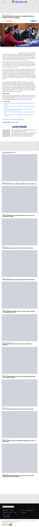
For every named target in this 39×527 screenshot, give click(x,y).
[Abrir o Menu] (3, 2)
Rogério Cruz (26, 59)
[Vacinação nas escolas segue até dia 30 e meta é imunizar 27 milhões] (19, 232)
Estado (3, 78)
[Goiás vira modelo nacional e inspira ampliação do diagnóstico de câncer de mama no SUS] (19, 425)
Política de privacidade (29, 510)
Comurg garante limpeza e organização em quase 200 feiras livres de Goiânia (19, 107)
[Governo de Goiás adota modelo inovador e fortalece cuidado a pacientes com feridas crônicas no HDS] (19, 296)
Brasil (4, 514)
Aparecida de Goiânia (6, 516)
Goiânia (14, 54)
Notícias (14, 512)
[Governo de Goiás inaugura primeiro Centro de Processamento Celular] (19, 393)
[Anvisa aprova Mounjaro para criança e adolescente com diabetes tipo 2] (19, 264)
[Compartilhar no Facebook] (34, 21)
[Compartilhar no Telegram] (32, 21)
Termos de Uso (23, 512)
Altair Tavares (9, 21)
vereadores (16, 119)
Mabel (20, 57)
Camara (10, 119)
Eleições (12, 510)
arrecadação (31, 73)
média (18, 83)
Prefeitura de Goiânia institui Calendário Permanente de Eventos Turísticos (19, 115)
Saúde (26, 53)
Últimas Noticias (5, 510)
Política (10, 512)
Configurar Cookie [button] (4, 524)
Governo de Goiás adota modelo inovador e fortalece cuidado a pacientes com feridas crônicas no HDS (18, 109)
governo (12, 63)
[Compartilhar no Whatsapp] (30, 21)
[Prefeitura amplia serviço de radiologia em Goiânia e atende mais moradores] (19, 168)
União (25, 77)
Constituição (32, 74)
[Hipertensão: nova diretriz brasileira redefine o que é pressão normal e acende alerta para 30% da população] (19, 459)
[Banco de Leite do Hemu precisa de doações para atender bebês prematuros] (19, 328)
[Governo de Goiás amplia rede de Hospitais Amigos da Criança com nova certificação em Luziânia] (19, 200)
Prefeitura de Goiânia (27, 98)
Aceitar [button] (10, 524)
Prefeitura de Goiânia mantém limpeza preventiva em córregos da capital (19, 104)
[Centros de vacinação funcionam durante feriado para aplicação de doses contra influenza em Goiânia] (19, 361)
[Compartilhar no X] (35, 21)
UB (22, 57)
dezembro (8, 86)
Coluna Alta (5, 512)
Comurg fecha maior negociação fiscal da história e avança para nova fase (19, 112)
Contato (22, 510)
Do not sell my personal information (7, 522)
